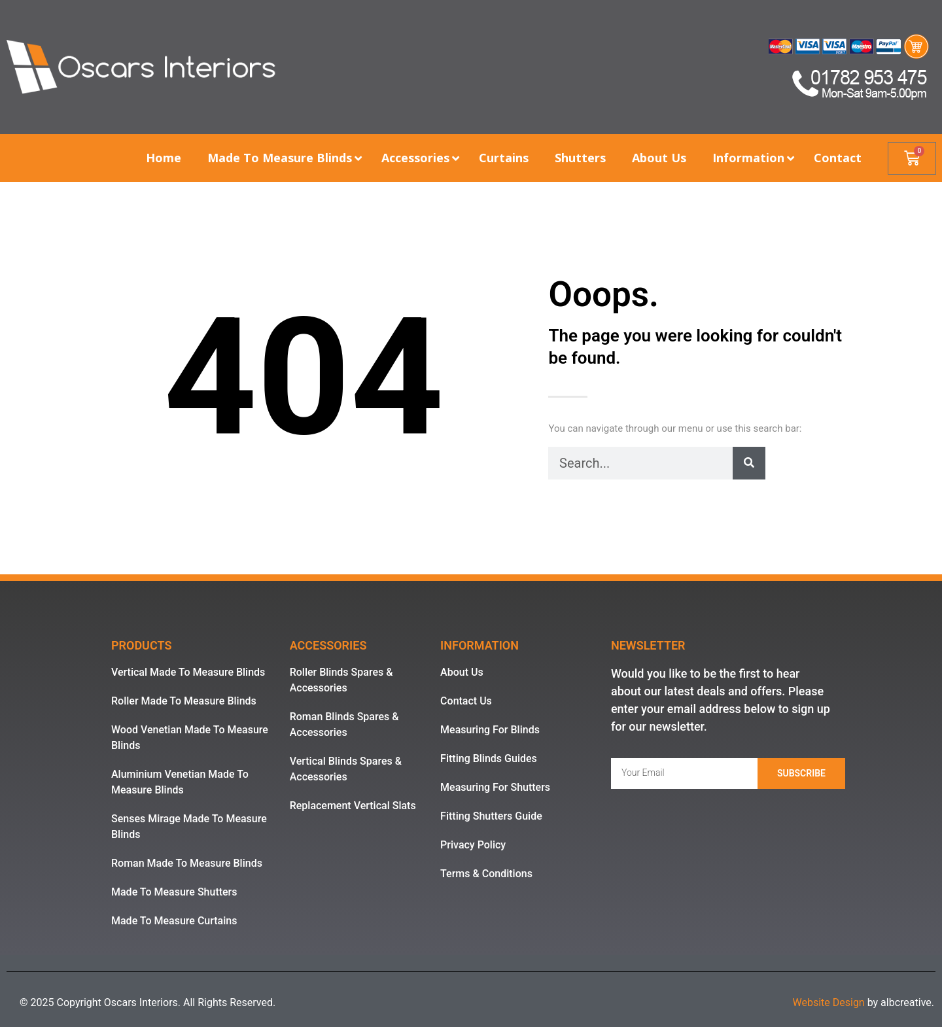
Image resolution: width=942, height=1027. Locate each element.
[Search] (749, 463)
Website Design (828, 1002)
